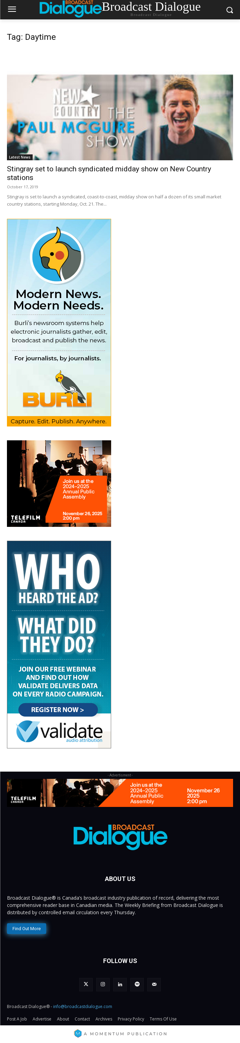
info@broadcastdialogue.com (82, 1006)
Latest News (20, 157)
